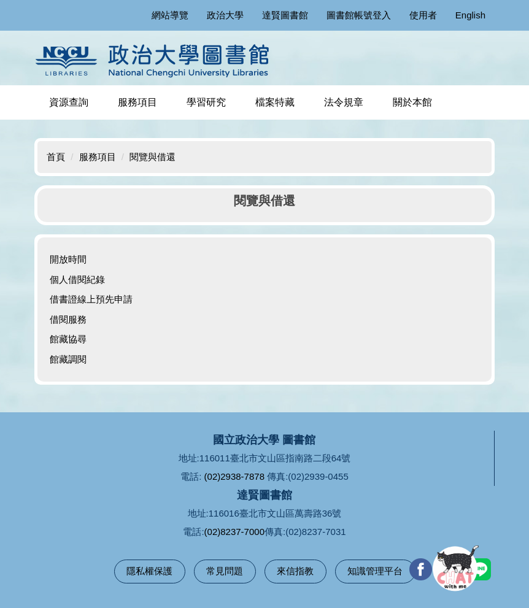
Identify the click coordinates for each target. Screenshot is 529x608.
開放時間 (68, 259)
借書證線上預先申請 (91, 299)
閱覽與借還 (152, 157)
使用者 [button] (423, 15)
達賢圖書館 (285, 15)
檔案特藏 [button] (275, 102)
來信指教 (295, 571)
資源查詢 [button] (68, 102)
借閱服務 (68, 319)
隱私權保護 (149, 571)
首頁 (56, 157)
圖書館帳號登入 (358, 15)
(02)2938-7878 (234, 476)
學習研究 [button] (206, 102)
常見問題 (224, 571)
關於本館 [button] (412, 102)
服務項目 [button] (137, 102)
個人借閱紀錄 (77, 279)
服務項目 (97, 157)
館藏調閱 (68, 359)
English (470, 15)
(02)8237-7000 (234, 531)
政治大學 (225, 15)
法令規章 (343, 102)
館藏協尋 (68, 339)
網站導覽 (170, 15)
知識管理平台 (375, 571)
